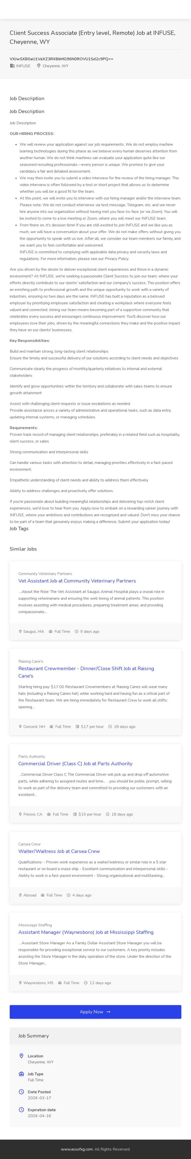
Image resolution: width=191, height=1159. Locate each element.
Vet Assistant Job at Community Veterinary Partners (77, 581)
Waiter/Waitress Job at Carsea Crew (59, 851)
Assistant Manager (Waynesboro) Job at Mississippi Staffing (86, 932)
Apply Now (95, 1012)
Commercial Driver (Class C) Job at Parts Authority (75, 763)
